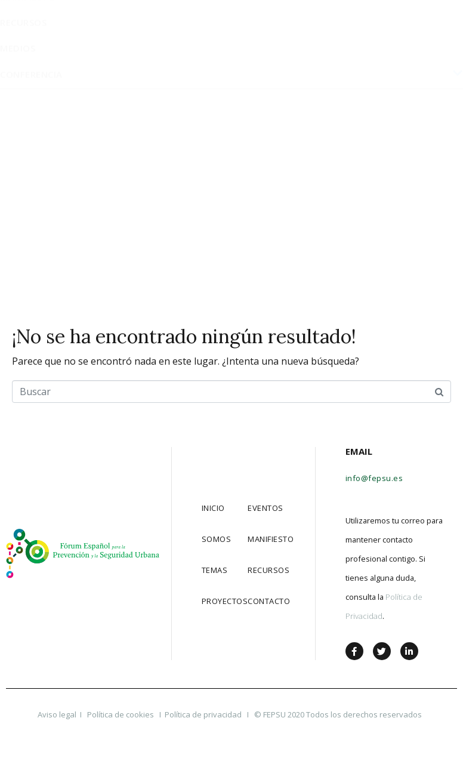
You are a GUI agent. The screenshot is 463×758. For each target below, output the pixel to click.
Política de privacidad (203, 714)
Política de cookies (121, 714)
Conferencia (231, 259)
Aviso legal (57, 714)
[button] (379, 22)
